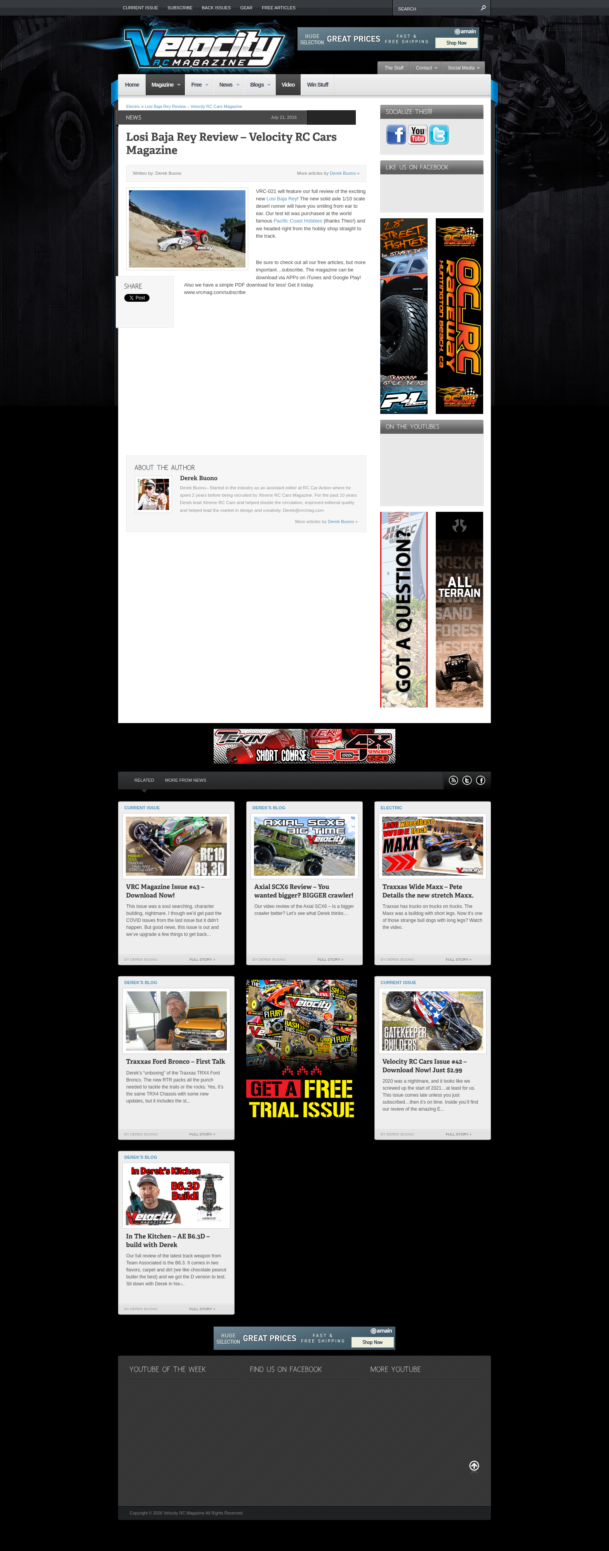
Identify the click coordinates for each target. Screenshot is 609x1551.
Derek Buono (343, 173)
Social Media (461, 68)
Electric (133, 106)
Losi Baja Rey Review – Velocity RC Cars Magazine (193, 106)
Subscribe (180, 7)
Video (288, 85)
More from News (185, 780)
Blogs (257, 85)
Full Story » (202, 959)
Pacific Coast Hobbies (299, 221)
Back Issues (216, 7)
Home (132, 85)
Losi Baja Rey (281, 199)
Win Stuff (317, 85)
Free (197, 85)
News (226, 85)
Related (144, 780)
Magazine (163, 85)
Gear (246, 7)
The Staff (394, 68)
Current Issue (140, 7)
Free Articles (279, 7)
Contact (424, 68)
